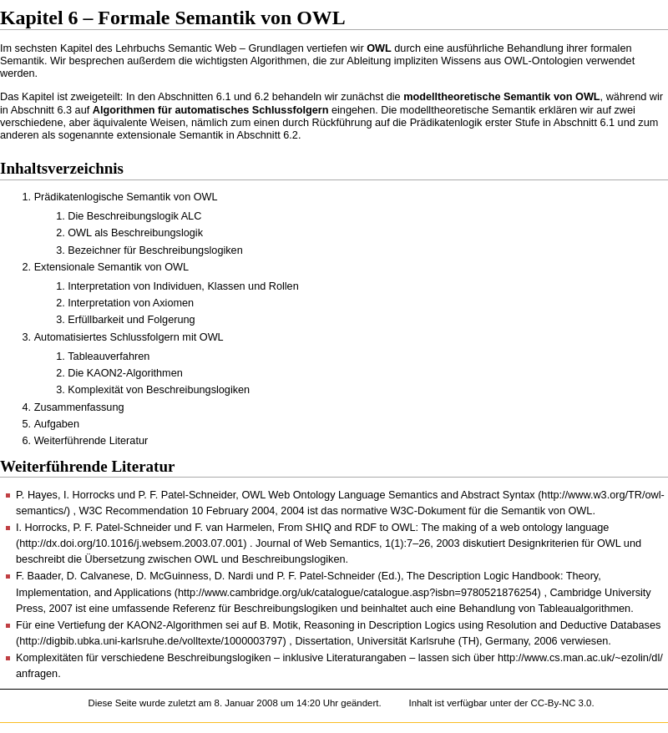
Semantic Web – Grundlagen (236, 48)
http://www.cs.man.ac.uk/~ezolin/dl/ (580, 658)
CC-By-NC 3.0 (560, 703)
